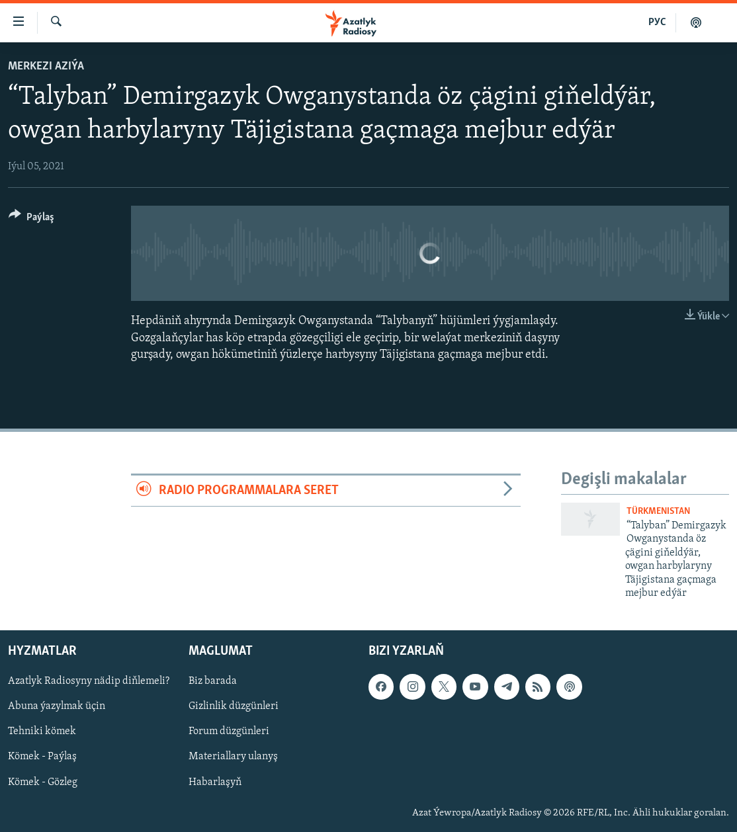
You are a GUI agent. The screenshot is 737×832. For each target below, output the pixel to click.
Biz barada (213, 682)
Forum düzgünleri (229, 732)
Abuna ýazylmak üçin (56, 707)
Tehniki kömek (42, 732)
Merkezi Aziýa (46, 66)
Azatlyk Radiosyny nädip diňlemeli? (88, 682)
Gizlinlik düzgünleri (234, 707)
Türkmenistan (658, 512)
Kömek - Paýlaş (42, 757)
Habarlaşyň (215, 782)
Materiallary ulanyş (233, 757)
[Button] (31, 219)
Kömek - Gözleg (42, 782)
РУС (657, 22)
